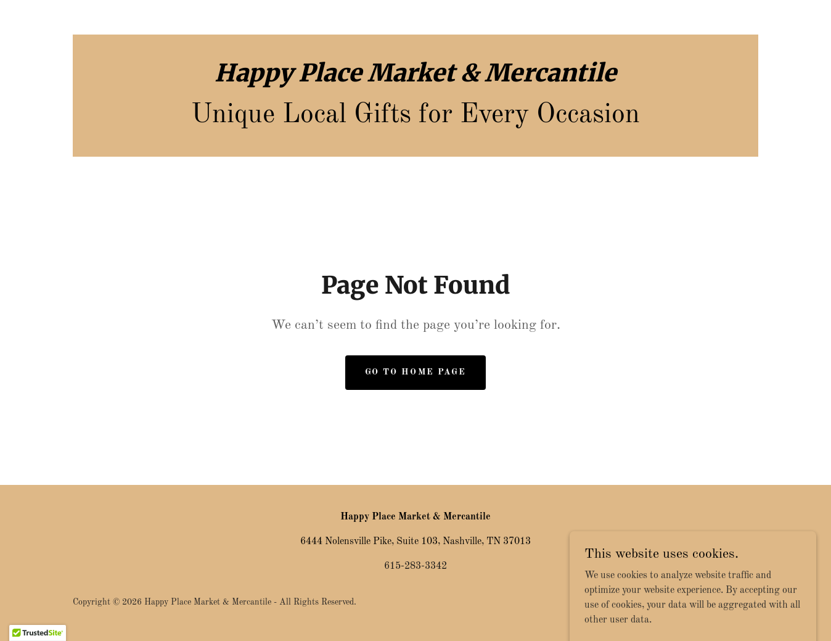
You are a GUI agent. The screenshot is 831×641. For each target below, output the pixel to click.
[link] (415, 79)
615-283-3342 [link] (415, 566)
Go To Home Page (415, 372)
